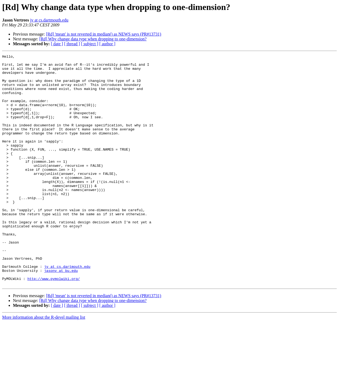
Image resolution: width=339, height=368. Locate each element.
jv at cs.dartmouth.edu (49, 20)
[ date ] (57, 43)
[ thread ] (72, 43)
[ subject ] (89, 43)
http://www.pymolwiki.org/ (53, 323)
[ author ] (107, 43)
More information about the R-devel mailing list (43, 363)
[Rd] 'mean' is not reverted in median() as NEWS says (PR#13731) (103, 34)
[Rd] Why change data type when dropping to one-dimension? (93, 39)
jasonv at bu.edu (61, 314)
